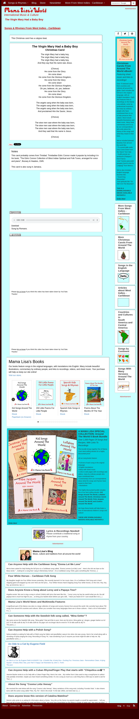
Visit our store (15, 375)
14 (63, 421)
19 (72, 421)
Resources (37, 705)
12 (59, 421)
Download (15, 225)
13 (61, 421)
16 (67, 421)
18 (71, 421)
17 (69, 421)
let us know (21, 292)
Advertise (26, 705)
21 (76, 421)
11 (57, 421)
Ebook (14, 414)
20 (74, 421)
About (5, 705)
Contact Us (15, 705)
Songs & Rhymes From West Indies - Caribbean (32, 28)
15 (65, 421)
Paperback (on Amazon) (21, 417)
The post (9, 665)
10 (55, 421)
